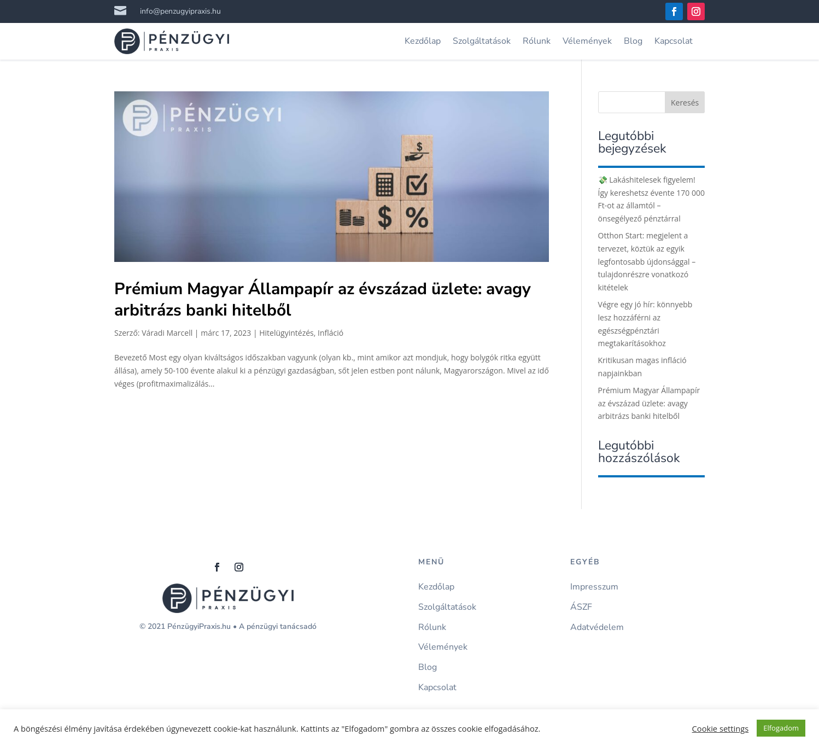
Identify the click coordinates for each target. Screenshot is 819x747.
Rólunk (537, 41)
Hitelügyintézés (286, 333)
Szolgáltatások (482, 41)
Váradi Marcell (167, 333)
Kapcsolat (673, 41)
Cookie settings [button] (720, 728)
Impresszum (594, 587)
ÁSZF (581, 607)
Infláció (330, 333)
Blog (633, 41)
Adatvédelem (597, 627)
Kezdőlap (423, 41)
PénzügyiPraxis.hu (199, 626)
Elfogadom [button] (781, 728)
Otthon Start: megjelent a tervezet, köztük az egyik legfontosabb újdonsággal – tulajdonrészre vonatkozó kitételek (647, 261)
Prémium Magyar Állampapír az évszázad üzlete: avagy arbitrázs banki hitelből (322, 300)
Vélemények (587, 41)
